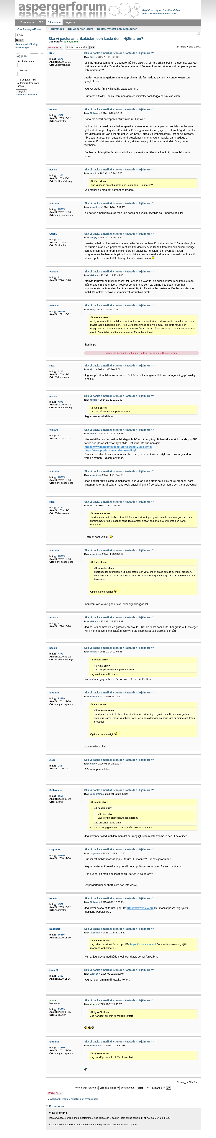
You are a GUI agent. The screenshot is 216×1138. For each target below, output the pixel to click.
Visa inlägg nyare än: (97, 1087)
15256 (61, 855)
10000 (61, 311)
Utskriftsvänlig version (199, 33)
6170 (60, 58)
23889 (61, 209)
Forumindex (56, 28)
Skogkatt (94, 309)
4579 (60, 115)
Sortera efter (135, 1087)
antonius (94, 207)
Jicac (92, 763)
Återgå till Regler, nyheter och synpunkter (74, 1099)
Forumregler (22, 47)
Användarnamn (25, 61)
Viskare (93, 275)
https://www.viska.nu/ (140, 908)
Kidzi (92, 57)
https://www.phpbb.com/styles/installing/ (110, 450)
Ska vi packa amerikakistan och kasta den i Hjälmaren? (95, 39)
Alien (67, 41)
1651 (60, 796)
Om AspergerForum (80, 28)
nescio (93, 173)
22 (59, 239)
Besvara (55, 47)
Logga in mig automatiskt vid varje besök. (28, 82)
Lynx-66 (94, 973)
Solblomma (95, 793)
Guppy (93, 237)
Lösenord (22, 70)
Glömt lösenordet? (26, 94)
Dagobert (94, 853)
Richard (93, 113)
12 (59, 277)
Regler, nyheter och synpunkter (117, 28)
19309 (61, 1009)
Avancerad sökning (26, 44)
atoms (74, 41)
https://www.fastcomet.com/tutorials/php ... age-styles (118, 446)
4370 (60, 175)
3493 (60, 975)
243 (60, 765)
